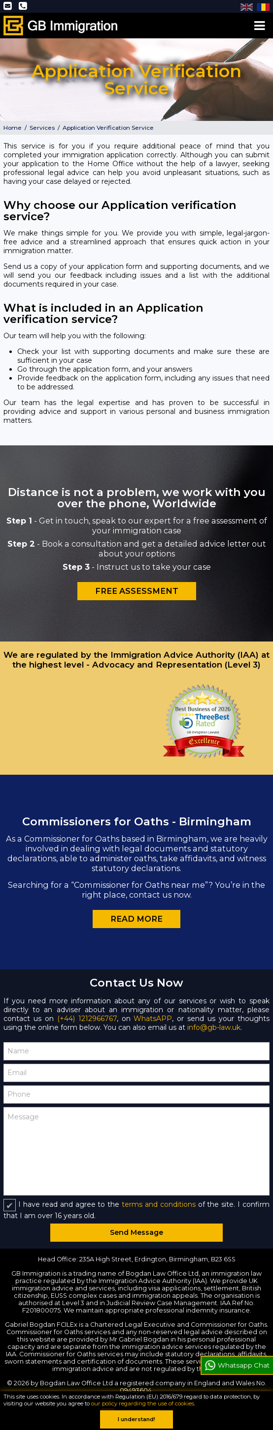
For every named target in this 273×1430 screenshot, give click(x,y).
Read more (136, 919)
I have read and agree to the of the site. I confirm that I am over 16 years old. (136, 1210)
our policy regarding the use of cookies (142, 1403)
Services (42, 127)
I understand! (136, 1419)
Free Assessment (136, 591)
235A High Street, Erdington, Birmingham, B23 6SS (157, 1259)
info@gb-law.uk (213, 1027)
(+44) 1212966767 (87, 1018)
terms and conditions (159, 1204)
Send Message (136, 1232)
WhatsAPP (153, 1018)
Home (12, 127)
